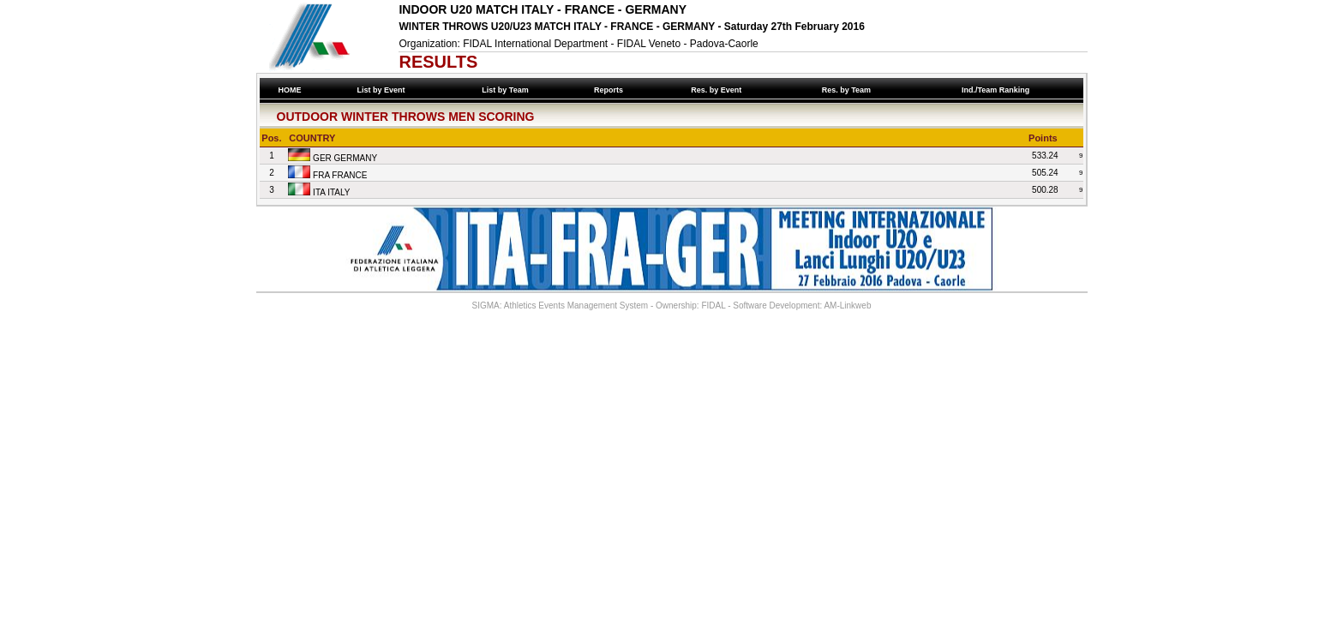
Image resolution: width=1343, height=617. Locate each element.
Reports (611, 90)
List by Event (383, 90)
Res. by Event (718, 90)
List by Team (507, 90)
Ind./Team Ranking (997, 90)
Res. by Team (848, 90)
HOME (289, 90)
